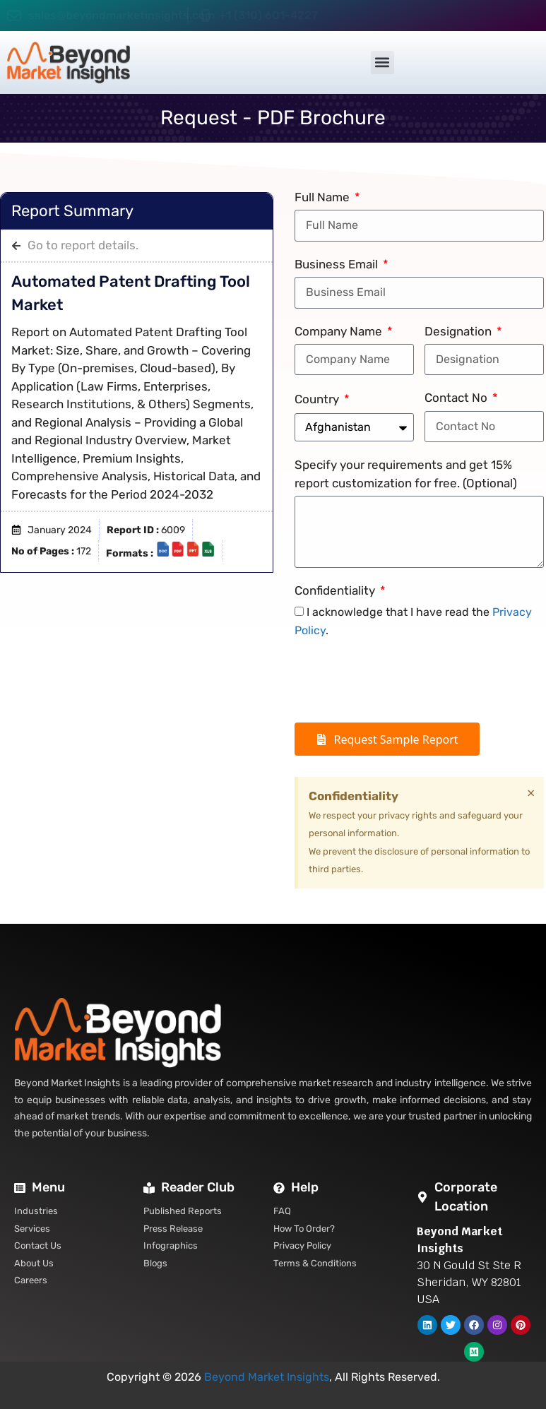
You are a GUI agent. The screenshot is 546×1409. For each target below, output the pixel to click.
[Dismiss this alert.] (531, 793)
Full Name (323, 197)
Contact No (457, 398)
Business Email (338, 264)
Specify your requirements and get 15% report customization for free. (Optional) (406, 474)
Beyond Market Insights (266, 1377)
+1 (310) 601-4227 (268, 15)
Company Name (340, 331)
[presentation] (402, 680)
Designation (459, 331)
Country (318, 399)
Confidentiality (336, 590)
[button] (382, 62)
